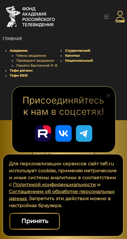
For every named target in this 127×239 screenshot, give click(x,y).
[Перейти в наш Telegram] (84, 133)
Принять (34, 221)
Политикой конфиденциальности (54, 185)
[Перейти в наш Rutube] (43, 133)
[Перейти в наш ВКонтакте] (63, 133)
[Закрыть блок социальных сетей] (108, 95)
